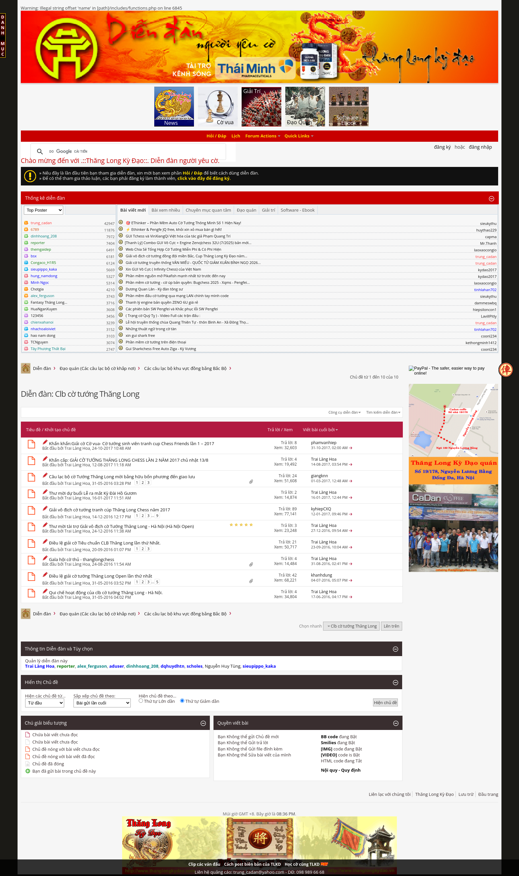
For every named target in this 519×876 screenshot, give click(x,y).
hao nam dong (43, 335)
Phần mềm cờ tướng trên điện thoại (156, 341)
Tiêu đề (33, 430)
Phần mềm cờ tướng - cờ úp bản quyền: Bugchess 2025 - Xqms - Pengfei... (188, 282)
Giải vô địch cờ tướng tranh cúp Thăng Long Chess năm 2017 (109, 510)
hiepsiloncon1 (485, 309)
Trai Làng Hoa (77, 448)
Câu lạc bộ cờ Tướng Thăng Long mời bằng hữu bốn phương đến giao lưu (122, 477)
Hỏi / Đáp (216, 136)
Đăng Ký (442, 147)
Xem (288, 430)
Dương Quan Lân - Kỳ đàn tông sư (154, 288)
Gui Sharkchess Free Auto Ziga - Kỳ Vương (161, 348)
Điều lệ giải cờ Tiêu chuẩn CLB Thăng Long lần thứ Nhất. (105, 543)
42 (294, 575)
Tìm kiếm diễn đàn (382, 412)
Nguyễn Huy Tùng (223, 666)
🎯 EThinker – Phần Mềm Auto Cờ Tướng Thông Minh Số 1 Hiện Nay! (183, 222)
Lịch (235, 136)
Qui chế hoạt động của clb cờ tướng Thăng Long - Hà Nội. (106, 592)
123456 (37, 315)
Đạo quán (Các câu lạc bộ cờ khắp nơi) (97, 368)
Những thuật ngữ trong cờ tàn (151, 328)
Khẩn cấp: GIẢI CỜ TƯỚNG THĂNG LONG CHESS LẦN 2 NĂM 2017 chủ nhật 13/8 (128, 460)
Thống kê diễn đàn (45, 198)
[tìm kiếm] (127, 152)
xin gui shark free (140, 335)
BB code (329, 737)
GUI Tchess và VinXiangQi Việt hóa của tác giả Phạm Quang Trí (178, 235)
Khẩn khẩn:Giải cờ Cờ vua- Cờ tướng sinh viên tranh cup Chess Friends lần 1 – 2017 (131, 443)
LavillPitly (488, 316)
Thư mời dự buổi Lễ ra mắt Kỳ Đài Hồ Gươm (93, 493)
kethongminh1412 (481, 342)
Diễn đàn (42, 368)
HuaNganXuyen (44, 308)
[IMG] (326, 749)
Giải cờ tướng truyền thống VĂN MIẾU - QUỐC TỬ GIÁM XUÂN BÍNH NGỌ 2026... (193, 262)
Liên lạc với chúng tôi (389, 794)
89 (294, 509)
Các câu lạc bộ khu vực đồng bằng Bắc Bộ (185, 368)
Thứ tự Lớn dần (157, 701)
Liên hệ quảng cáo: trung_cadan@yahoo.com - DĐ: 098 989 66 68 (259, 872)
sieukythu (488, 223)
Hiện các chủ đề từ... (45, 695)
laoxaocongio (485, 249)
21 (294, 542)
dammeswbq (486, 302)
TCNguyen (39, 341)
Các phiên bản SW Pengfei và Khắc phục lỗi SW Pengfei (172, 308)
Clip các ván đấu (204, 864)
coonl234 (488, 336)
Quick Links (297, 136)
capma (490, 236)
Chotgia (37, 288)
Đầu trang (488, 794)
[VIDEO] (329, 755)
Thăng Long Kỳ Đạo (434, 794)
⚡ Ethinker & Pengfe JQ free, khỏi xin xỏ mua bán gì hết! (174, 229)
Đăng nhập (480, 147)
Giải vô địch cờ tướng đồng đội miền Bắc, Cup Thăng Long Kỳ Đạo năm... (186, 255)
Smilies (328, 743)
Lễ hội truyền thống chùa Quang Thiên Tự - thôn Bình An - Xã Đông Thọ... (187, 322)
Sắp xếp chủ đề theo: (94, 695)
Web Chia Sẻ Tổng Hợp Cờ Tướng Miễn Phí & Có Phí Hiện (173, 249)
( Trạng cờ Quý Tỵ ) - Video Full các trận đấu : (163, 315)
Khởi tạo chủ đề (60, 430)
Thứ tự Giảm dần (199, 701)
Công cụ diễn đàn (343, 412)
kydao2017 (487, 269)
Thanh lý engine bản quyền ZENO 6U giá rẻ (162, 302)
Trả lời (273, 430)
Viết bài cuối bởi (321, 430)
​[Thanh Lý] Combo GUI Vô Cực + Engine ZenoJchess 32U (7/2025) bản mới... (188, 242)
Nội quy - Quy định (340, 770)
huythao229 (486, 230)
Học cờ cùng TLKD (306, 864)
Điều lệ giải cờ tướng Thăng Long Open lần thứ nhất (100, 576)
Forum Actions (260, 136)
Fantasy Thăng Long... (49, 302)
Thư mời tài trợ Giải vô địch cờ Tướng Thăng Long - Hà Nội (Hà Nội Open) (121, 526)
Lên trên (392, 626)
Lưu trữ (465, 794)
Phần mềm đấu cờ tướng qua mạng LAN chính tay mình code (177, 295)
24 (294, 476)
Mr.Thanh (488, 243)
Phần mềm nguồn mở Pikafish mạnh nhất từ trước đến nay (175, 275)
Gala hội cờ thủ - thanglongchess (81, 559)
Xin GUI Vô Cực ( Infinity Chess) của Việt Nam (163, 269)
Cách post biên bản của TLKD (252, 864)
